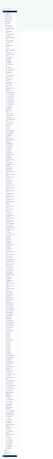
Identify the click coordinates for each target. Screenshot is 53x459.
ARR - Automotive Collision (9, 46)
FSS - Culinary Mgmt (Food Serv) (9, 221)
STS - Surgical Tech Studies (9, 432)
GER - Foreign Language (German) (10, 227)
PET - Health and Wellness (9, 368)
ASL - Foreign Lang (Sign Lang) (10, 50)
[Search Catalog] (8, 7)
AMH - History (8, 35)
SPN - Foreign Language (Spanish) (10, 425)
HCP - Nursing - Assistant (9, 236)
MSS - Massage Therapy (10, 323)
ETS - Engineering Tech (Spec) (10, 202)
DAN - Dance (8, 128)
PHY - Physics (8, 375)
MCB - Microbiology (9, 307)
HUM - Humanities (9, 256)
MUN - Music (8, 336)
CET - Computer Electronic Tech (9, 83)
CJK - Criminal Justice (10, 101)
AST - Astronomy (9, 52)
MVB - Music (8, 341)
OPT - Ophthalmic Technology (9, 359)
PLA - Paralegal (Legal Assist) (10, 378)
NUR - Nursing (8, 353)
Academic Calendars (8, 16)
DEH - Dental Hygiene (10, 132)
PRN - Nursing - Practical (10, 385)
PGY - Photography (9, 370)
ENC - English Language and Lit (10, 172)
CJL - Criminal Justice (10, 102)
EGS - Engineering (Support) (9, 165)
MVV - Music (8, 350)
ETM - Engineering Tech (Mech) (10, 197)
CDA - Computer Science (9, 77)
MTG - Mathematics (9, 327)
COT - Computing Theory (9, 116)
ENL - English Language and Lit (10, 177)
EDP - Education (9, 152)
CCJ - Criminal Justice (10, 75)
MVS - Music (8, 348)
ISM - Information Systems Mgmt (9, 272)
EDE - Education (9, 147)
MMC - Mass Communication (9, 318)
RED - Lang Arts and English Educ (9, 395)
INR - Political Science (10, 270)
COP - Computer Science (9, 111)
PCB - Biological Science (10, 366)
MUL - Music (8, 332)
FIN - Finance (8, 213)
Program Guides (7, 23)
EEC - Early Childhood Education (10, 155)
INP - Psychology (9, 268)
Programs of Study (7, 13)
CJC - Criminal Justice (10, 94)
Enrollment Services (7, 20)
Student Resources (7, 21)
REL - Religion (8, 397)
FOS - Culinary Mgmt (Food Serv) (10, 216)
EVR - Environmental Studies (9, 207)
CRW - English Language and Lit (10, 120)
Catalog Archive (7, 452)
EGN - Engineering (9, 162)
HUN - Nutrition (9, 257)
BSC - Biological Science (10, 69)
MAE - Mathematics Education (9, 295)
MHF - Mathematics (9, 314)
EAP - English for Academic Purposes (9, 143)
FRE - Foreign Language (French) (10, 218)
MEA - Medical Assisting (10, 309)
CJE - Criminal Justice (10, 97)
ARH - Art (7, 43)
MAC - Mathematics (9, 291)
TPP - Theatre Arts (9, 444)
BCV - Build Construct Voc (10, 65)
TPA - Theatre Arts (9, 442)
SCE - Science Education (10, 410)
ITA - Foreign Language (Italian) (10, 275)
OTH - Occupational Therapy (9, 364)
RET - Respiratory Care (10, 399)
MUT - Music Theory (9, 340)
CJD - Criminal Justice (10, 96)
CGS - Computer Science (9, 86)
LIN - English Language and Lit (10, 283)
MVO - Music (8, 345)
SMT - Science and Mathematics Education (10, 414)
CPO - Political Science (10, 118)
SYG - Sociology (9, 437)
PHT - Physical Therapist (10, 374)
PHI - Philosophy (9, 372)
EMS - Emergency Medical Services (9, 169)
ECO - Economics (9, 145)
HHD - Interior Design (10, 244)
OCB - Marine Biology (10, 355)
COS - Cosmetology (9, 113)
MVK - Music (8, 343)
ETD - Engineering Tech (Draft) (10, 188)
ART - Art (7, 48)
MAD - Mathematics (9, 293)
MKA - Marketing (9, 315)
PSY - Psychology (9, 390)
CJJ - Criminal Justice (10, 99)
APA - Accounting (9, 42)
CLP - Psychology (9, 106)
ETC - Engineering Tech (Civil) (10, 185)
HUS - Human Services (10, 259)
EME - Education (9, 167)
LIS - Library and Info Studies (9, 286)
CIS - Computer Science (10, 92)
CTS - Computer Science (9, 125)
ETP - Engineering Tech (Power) (10, 199)
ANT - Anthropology (9, 40)
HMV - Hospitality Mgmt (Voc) (10, 252)
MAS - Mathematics (9, 303)
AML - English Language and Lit (10, 38)
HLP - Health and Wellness (9, 249)
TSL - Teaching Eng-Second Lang (9, 446)
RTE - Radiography (9, 403)
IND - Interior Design (10, 266)
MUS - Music (8, 338)
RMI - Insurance (9, 401)
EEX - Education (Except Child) (10, 160)
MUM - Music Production (8, 334)
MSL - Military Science (10, 322)
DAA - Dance (8, 127)
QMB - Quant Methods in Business (10, 393)
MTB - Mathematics (9, 325)
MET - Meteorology (9, 310)
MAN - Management (9, 297)
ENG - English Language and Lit (10, 175)
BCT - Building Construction (8, 62)
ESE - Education (9, 183)
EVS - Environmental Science (9, 209)
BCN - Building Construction (8, 59)
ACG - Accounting (9, 26)
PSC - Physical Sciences (10, 388)
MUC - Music (8, 328)
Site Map (5, 450)
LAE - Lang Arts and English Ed (9, 281)
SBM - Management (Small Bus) (9, 408)
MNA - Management (9, 320)
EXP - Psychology (9, 181)
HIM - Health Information (8, 246)
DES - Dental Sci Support (9, 136)
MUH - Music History (9, 330)
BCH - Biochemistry (9, 57)
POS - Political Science (10, 382)
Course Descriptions (8, 25)
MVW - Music (8, 352)
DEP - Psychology (9, 133)
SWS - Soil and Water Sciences (10, 435)
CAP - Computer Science (9, 73)
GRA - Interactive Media (10, 234)
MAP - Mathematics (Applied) (9, 300)
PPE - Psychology (9, 383)
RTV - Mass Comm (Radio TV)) (9, 405)
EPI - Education (8, 179)
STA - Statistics (8, 430)
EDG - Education (9, 150)
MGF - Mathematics (9, 312)
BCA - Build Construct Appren (10, 55)
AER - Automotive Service (9, 32)
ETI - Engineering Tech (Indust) (10, 194)
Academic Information (8, 18)
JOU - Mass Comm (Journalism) (9, 278)
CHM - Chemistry (9, 90)
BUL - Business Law (9, 70)
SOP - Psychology (9, 416)
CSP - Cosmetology (9, 122)
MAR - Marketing (9, 302)
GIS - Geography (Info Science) (10, 230)
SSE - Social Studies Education (9, 428)
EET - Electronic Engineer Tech (9, 157)
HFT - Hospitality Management (9, 242)
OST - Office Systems (10, 361)
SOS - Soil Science (9, 419)
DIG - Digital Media (9, 138)
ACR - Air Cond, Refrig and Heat (10, 29)
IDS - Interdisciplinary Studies (10, 264)
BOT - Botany (8, 67)
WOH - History (8, 448)
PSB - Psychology (9, 387)
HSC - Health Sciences (10, 254)
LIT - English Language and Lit (10, 289)
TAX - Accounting (9, 439)
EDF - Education (9, 149)
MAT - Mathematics (9, 305)
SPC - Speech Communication (9, 422)
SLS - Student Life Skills (10, 412)
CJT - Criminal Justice (10, 104)
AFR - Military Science (10, 34)
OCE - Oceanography (10, 357)
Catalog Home (6, 453)
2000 (9, 418)
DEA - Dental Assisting (10, 130)
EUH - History (8, 204)
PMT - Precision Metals (10, 380)
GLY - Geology (8, 232)
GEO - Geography (9, 225)
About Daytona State (8, 14)
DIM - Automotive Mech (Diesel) (10, 140)
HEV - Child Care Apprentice (9, 239)
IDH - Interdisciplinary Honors (10, 262)
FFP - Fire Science (9, 211)
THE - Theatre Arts (9, 440)
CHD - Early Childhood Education (10, 88)
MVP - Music (8, 347)
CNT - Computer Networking (9, 108)
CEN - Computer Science (9, 80)
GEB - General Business (10, 223)
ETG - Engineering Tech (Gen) (10, 191)
